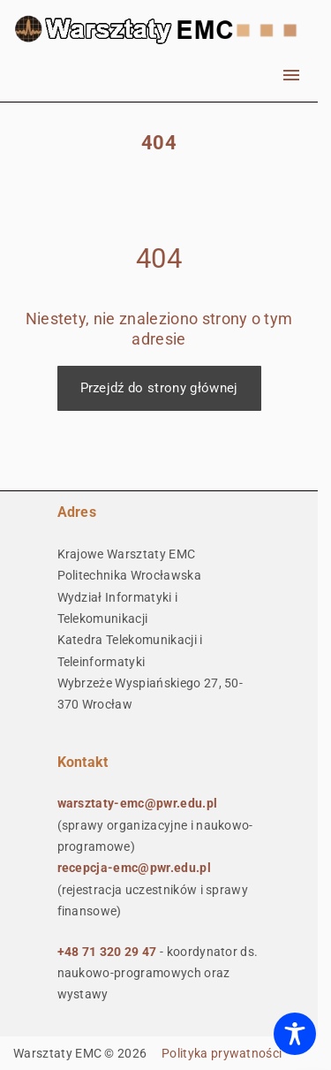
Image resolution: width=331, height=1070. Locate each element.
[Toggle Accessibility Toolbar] (295, 1034)
